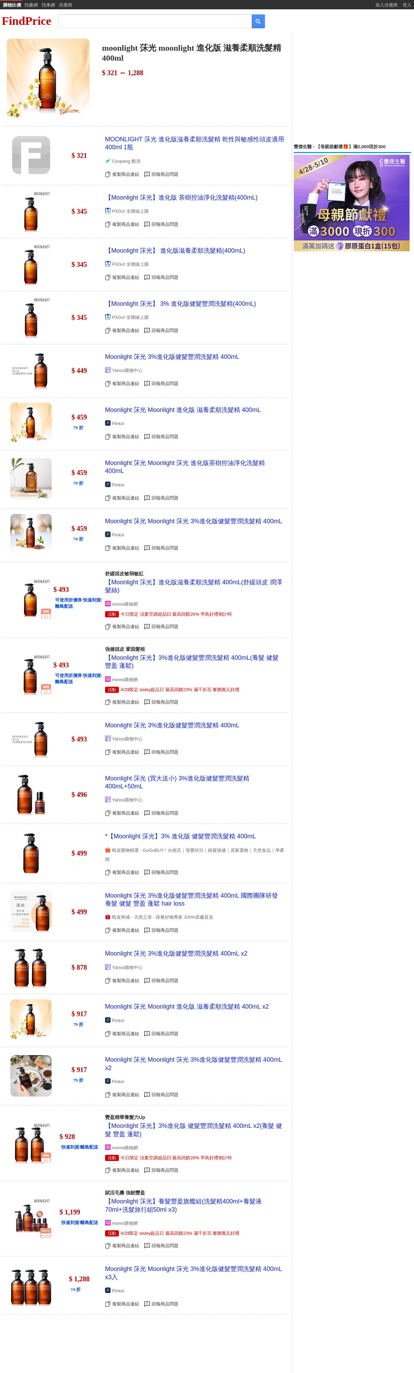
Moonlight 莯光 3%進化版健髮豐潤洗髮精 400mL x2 (176, 953)
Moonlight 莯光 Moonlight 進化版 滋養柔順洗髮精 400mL (183, 409)
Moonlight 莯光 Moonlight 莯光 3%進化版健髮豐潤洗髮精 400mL (193, 521)
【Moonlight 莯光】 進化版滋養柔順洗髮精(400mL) (175, 250)
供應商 (65, 5)
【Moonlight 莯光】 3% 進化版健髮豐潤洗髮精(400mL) (180, 303)
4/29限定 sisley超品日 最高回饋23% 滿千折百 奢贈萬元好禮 (180, 689)
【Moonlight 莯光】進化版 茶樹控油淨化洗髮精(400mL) (181, 197)
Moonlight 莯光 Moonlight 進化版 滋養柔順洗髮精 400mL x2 (187, 1006)
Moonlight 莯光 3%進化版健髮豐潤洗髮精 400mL (172, 356)
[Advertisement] (352, 88)
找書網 (31, 5)
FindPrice (26, 20)
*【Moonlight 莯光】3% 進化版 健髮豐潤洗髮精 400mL (180, 836)
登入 (407, 5)
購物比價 (12, 5)
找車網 (48, 5)
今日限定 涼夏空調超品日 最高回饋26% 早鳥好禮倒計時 (176, 614)
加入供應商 (386, 5)
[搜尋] (150, 21)
